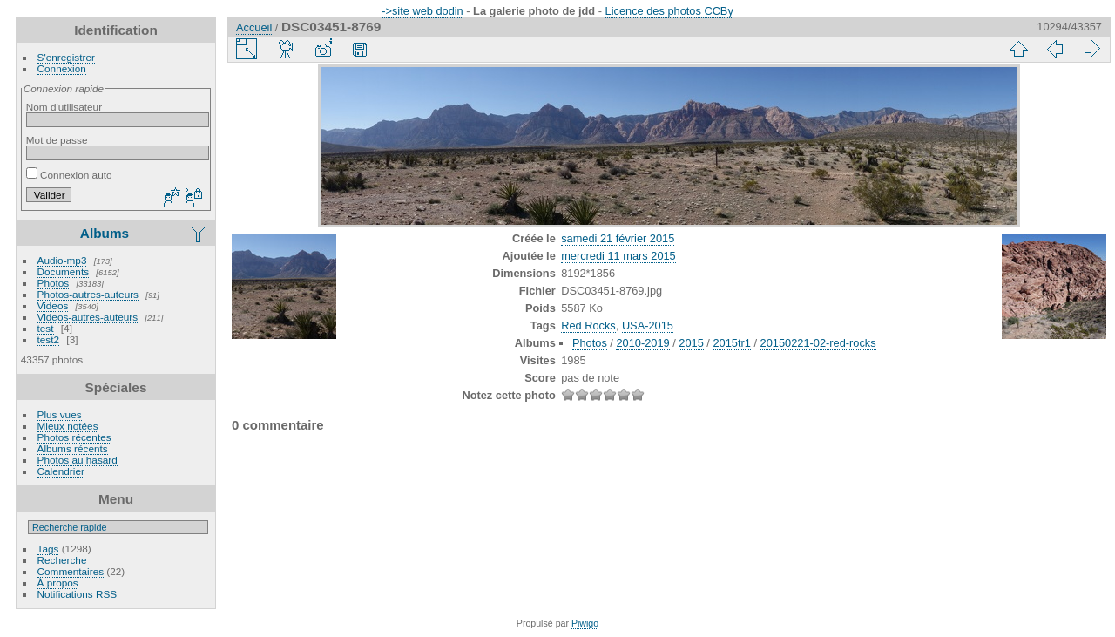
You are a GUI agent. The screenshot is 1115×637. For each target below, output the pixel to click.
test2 (48, 339)
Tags (48, 548)
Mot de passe (57, 140)
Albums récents (72, 448)
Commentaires (71, 571)
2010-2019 (642, 342)
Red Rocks (588, 325)
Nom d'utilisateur (64, 106)
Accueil (254, 27)
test (45, 328)
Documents (63, 271)
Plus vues (59, 414)
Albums (104, 233)
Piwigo (584, 623)
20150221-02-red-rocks (818, 342)
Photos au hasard (77, 459)
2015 (691, 342)
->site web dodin (422, 10)
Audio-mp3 (62, 260)
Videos (53, 305)
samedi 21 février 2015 (617, 238)
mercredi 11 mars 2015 (618, 255)
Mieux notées (67, 425)
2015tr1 (731, 342)
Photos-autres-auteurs (88, 294)
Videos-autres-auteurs (88, 316)
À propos (57, 582)
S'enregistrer (66, 57)
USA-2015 (647, 325)
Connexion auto (69, 174)
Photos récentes (74, 437)
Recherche (62, 560)
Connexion (61, 68)
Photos (53, 282)
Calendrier (60, 471)
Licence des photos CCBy (669, 10)
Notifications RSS (77, 594)
